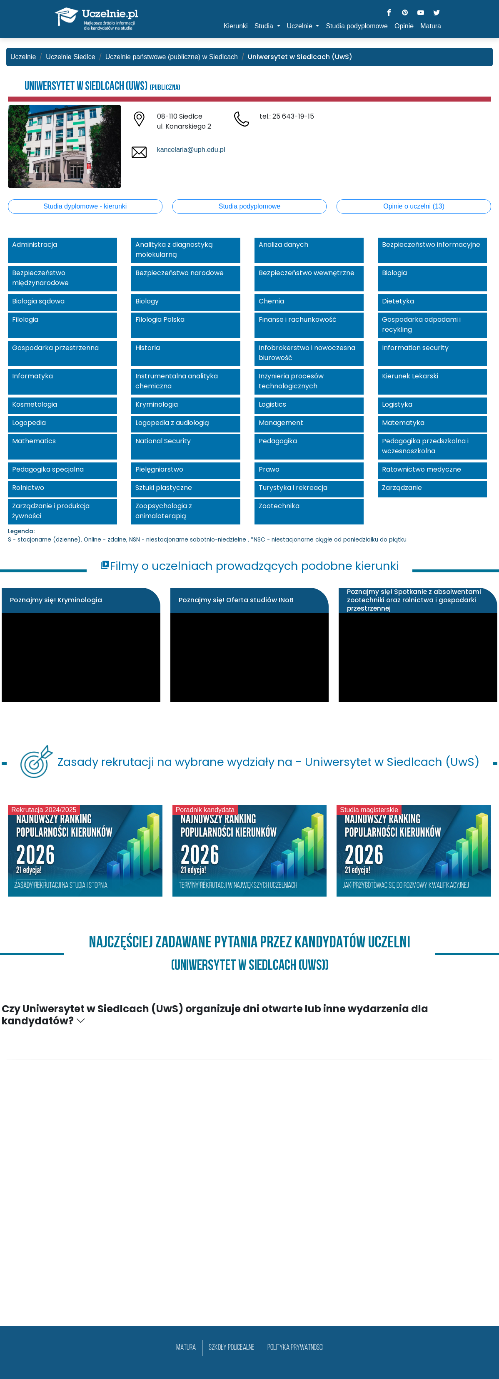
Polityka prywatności (295, 1348)
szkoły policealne (231, 1348)
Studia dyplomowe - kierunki (85, 206)
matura (186, 1348)
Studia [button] (264, 26)
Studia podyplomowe (250, 206)
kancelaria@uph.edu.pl (191, 149)
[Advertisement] (249, 1201)
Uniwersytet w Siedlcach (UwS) (102, 87)
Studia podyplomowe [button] (357, 26)
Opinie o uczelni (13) (413, 206)
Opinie (404, 26)
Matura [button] (430, 26)
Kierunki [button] (236, 26)
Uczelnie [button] (300, 26)
